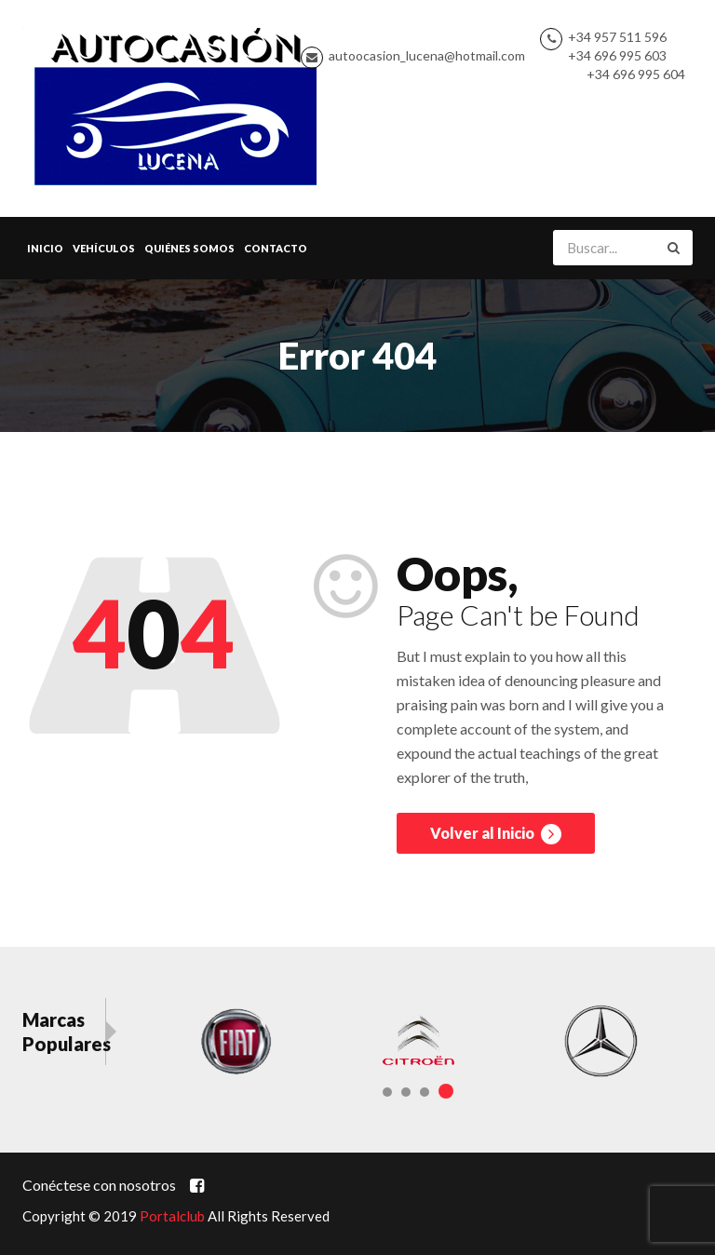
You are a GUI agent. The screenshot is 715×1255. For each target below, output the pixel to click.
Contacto (275, 248)
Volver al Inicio (495, 834)
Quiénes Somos (189, 248)
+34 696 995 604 (636, 74)
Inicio (45, 248)
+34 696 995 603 (617, 55)
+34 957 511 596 (617, 37)
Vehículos (104, 248)
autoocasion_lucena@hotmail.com (427, 55)
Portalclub (172, 1216)
